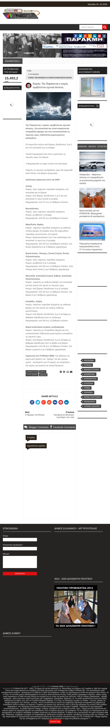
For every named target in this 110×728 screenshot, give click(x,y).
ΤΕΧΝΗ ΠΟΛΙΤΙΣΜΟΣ (92, 397)
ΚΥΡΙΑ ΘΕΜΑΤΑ (33, 74)
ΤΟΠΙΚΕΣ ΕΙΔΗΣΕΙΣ (92, 406)
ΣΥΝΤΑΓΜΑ (88, 383)
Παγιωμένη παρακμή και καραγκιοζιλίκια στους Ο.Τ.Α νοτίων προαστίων (90, 246)
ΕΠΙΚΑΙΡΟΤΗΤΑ (32, 372)
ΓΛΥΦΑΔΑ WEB (57, 687)
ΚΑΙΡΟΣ (42, 372)
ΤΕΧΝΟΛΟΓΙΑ (89, 402)
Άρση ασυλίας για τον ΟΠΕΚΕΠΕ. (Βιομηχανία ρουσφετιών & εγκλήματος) (91, 213)
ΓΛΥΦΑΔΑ (88, 365)
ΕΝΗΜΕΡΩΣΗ (89, 374)
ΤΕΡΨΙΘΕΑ (88, 393)
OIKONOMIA (89, 360)
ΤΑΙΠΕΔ (87, 388)
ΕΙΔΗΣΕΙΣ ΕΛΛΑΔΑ (91, 370)
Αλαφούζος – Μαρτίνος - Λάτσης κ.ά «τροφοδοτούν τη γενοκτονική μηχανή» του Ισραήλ (92, 179)
